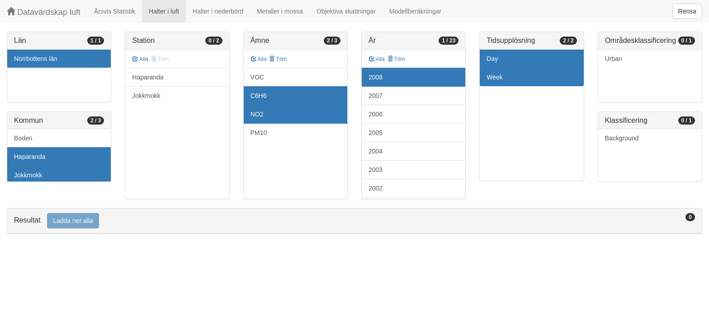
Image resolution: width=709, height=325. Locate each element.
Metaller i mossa (280, 11)
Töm (278, 59)
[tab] (354, 221)
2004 (376, 151)
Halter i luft (164, 11)
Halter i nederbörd (218, 11)
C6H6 (259, 95)
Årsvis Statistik (114, 11)
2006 (376, 114)
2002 (376, 188)
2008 (376, 77)
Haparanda (29, 156)
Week (495, 77)
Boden (23, 138)
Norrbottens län (35, 58)
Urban (613, 58)
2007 (376, 95)
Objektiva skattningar (346, 11)
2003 (376, 169)
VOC (257, 77)
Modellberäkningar (415, 11)
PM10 (259, 132)
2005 (376, 132)
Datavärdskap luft (43, 12)
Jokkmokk (28, 175)
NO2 (257, 114)
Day (492, 58)
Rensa (687, 11)
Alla (140, 59)
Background (622, 138)
